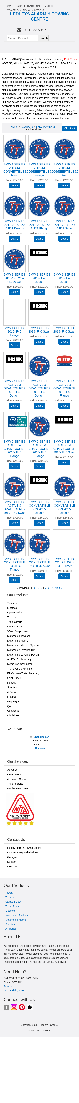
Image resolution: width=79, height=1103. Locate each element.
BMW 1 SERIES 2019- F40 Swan (39, 329)
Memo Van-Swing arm (19, 664)
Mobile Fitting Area (17, 788)
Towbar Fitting (33, 6)
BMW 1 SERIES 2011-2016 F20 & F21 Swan (64, 225)
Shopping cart (41, 737)
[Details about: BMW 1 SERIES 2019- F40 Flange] (15, 345)
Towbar (9, 892)
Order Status (14, 774)
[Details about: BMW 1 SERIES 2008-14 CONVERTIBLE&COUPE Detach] (15, 185)
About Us (12, 769)
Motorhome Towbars (18, 635)
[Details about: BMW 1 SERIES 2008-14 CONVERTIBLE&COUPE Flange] (39, 185)
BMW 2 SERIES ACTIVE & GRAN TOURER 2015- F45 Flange (64, 388)
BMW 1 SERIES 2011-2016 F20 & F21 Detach (14, 225)
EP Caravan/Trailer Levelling (23, 673)
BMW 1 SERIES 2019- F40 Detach (39, 278)
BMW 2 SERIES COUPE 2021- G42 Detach (64, 562)
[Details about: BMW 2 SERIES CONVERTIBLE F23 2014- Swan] (39, 576)
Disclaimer (13, 715)
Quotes (11, 706)
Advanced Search (17, 779)
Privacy (46, 1030)
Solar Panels (14, 678)
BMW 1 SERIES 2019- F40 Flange (14, 331)
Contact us (13, 710)
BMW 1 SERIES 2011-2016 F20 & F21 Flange (39, 225)
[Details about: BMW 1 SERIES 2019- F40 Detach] (39, 292)
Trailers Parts (14, 621)
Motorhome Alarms (17, 640)
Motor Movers (15, 626)
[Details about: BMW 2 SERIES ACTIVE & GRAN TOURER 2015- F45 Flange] (64, 406)
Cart (9, 6)
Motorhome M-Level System (23, 645)
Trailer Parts (12, 906)
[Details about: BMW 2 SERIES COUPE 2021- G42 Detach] (64, 576)
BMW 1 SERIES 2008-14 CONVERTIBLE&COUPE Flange (45, 170)
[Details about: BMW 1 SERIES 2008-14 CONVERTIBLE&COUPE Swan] (64, 185)
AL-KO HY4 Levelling (19, 659)
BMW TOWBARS (45, 126)
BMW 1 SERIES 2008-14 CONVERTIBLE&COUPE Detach (20, 170)
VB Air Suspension (17, 631)
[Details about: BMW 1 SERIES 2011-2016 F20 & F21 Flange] (39, 239)
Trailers (19, 6)
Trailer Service (15, 783)
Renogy (11, 682)
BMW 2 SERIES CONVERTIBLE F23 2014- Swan (39, 562)
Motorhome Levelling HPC (21, 650)
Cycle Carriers (15, 612)
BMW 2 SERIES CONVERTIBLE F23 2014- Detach (39, 507)
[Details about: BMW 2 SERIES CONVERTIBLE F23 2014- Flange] (15, 580)
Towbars (12, 603)
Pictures (11, 696)
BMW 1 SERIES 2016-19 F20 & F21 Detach (14, 278)
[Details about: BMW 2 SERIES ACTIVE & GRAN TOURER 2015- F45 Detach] (15, 406)
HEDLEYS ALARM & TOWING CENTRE (39, 16)
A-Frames (12, 692)
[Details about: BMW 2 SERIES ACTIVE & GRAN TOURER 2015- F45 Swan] (64, 462)
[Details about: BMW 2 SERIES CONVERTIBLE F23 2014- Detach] (39, 523)
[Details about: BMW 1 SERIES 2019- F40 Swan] (39, 342)
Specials (12, 687)
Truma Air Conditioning (20, 668)
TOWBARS (27, 126)
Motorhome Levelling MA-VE (23, 654)
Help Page (13, 701)
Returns (8, 986)
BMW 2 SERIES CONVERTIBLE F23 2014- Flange (14, 564)
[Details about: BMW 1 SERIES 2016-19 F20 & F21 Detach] (15, 292)
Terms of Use (33, 1030)
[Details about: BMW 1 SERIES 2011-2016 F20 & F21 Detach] (15, 239)
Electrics (49, 6)
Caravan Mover (13, 901)
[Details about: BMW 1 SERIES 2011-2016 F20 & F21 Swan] (64, 239)
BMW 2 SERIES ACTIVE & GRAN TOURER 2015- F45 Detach (14, 388)
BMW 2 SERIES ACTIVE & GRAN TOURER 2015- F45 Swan (64, 447)
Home (14, 126)
